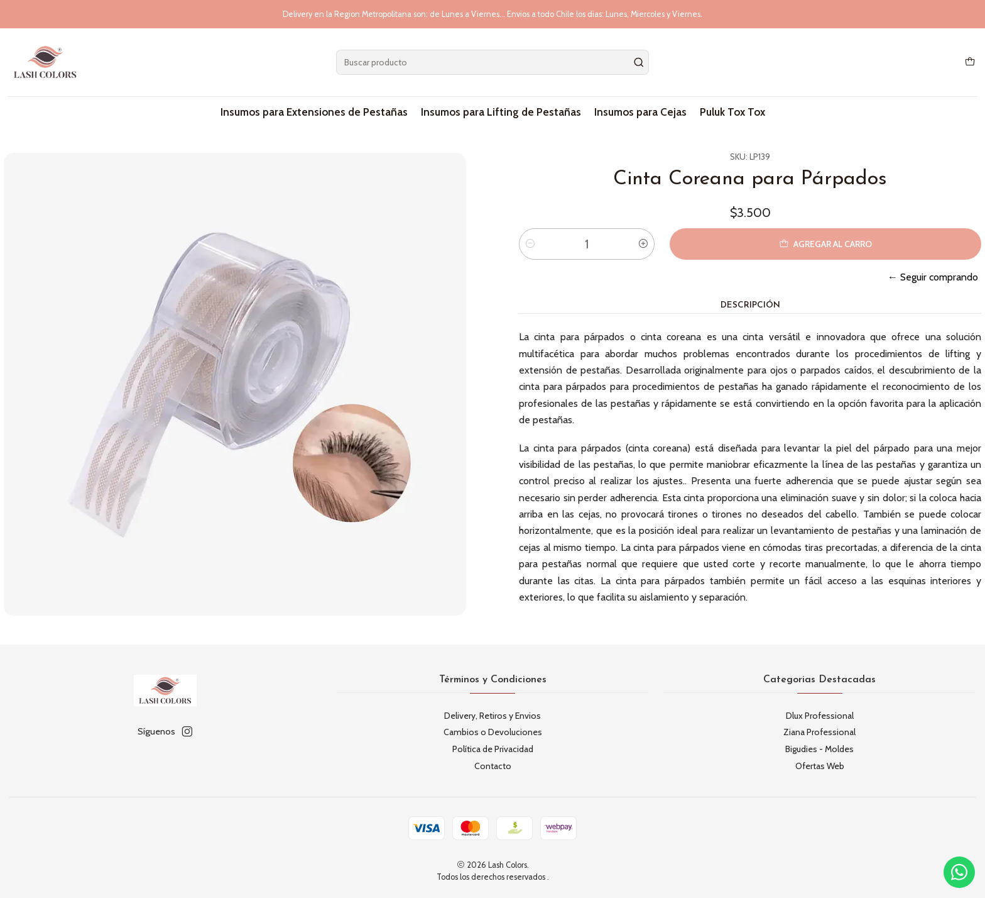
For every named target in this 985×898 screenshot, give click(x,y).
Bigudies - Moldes (819, 749)
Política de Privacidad (492, 749)
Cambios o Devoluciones (493, 732)
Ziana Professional (819, 732)
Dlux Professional (820, 715)
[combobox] (493, 62)
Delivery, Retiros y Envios (492, 715)
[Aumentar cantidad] (643, 244)
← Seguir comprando (933, 277)
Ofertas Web (819, 766)
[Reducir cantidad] (530, 244)
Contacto (492, 766)
